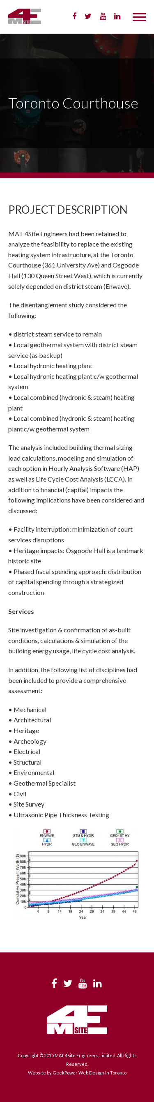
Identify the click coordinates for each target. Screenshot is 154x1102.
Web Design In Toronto (102, 1072)
